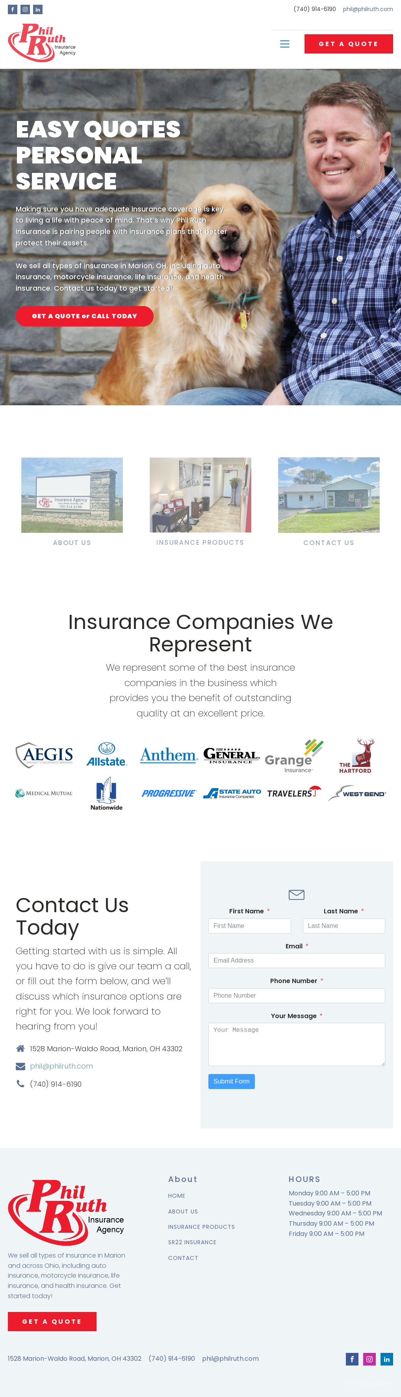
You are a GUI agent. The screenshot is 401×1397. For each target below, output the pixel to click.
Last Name (341, 911)
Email (294, 946)
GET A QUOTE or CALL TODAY (84, 316)
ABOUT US (183, 1212)
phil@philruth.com (368, 9)
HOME (177, 1196)
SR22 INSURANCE (192, 1242)
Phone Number (293, 980)
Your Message (294, 1015)
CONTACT (183, 1258)
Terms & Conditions (369, 1383)
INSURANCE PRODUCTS (201, 1227)
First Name (246, 911)
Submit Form (231, 1081)
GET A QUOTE (349, 43)
